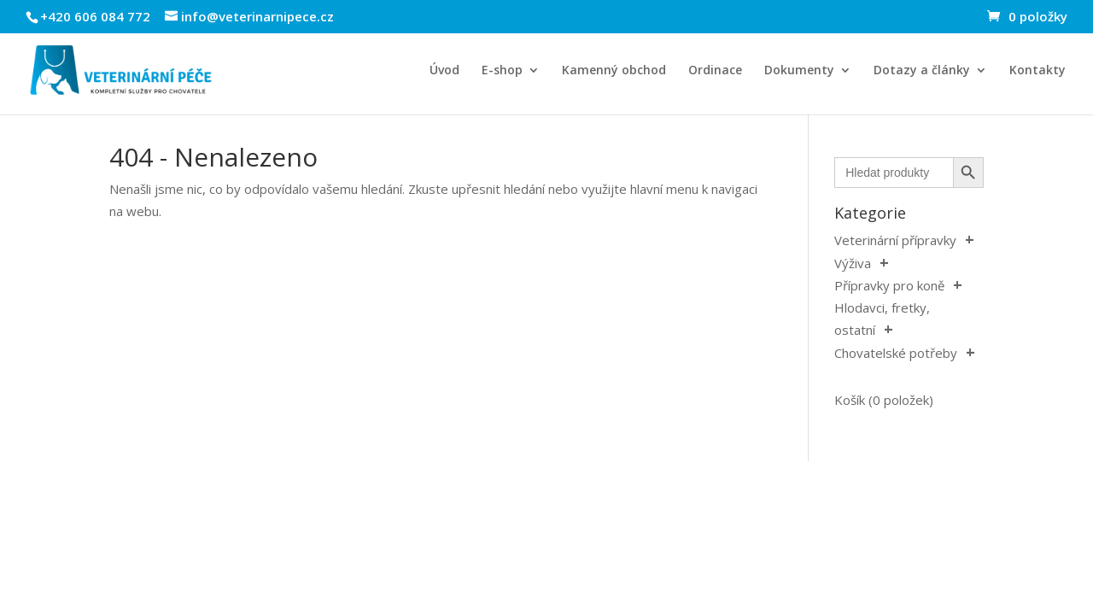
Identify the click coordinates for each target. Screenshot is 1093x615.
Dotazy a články (922, 71)
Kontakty (1037, 71)
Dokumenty (799, 71)
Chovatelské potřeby (895, 352)
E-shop (502, 71)
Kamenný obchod (614, 71)
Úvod (444, 71)
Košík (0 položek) (883, 399)
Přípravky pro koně (889, 285)
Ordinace (715, 71)
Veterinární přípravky (895, 240)
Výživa (852, 263)
